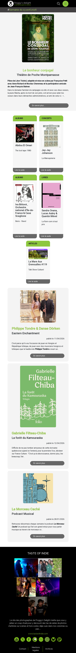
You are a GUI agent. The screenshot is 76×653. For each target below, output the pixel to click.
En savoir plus (39, 356)
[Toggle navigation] (65, 4)
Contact (22, 649)
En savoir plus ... (38, 105)
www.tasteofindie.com (38, 634)
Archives (49, 649)
